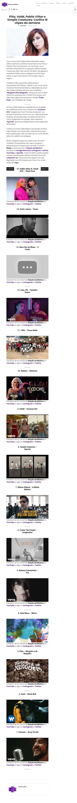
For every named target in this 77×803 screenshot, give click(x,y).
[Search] (75, 9)
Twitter (45, 150)
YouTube (10, 153)
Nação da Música (34, 148)
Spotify (19, 153)
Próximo (44, 169)
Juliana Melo (23, 25)
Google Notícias (23, 150)
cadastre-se (12, 158)
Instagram (36, 150)
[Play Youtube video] (27, 188)
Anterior (10, 169)
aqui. (16, 162)
